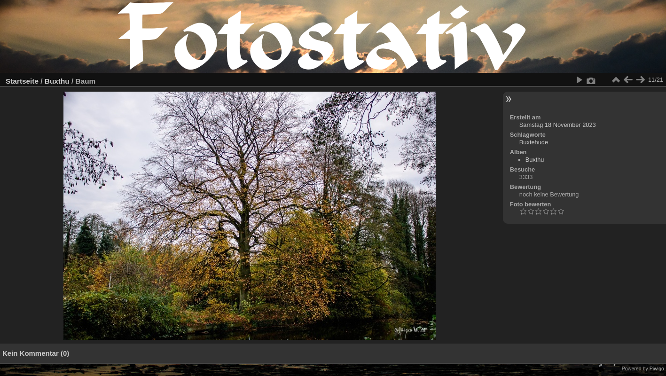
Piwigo (657, 368)
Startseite (22, 81)
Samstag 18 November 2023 (557, 124)
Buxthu (57, 81)
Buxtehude (533, 142)
